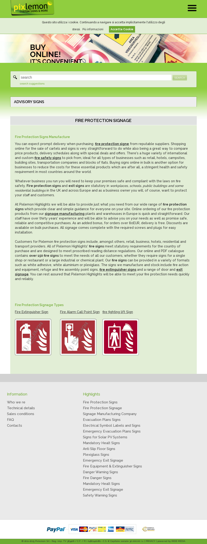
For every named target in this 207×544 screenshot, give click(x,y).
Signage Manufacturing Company (110, 414)
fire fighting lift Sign (117, 312)
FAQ (10, 420)
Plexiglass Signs (96, 455)
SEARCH (179, 77)
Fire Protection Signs (100, 402)
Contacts (14, 425)
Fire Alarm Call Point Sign (80, 312)
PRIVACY (150, 541)
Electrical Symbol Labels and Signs (111, 425)
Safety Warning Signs (100, 495)
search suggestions (32, 83)
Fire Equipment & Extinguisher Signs (112, 466)
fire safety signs (47, 158)
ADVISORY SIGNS (29, 102)
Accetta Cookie (122, 29)
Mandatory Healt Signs (101, 443)
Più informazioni (92, 29)
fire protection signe (112, 144)
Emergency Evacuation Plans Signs (112, 431)
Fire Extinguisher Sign (31, 312)
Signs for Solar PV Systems (105, 437)
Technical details (21, 408)
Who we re (16, 402)
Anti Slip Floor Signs (99, 449)
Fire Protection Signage (102, 408)
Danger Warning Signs (100, 472)
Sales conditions (20, 414)
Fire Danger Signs (97, 478)
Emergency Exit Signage (103, 460)
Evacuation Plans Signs (102, 420)
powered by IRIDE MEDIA (171, 541)
